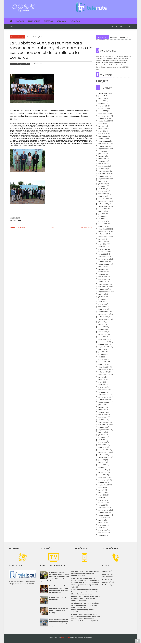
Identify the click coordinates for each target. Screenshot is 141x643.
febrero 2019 (102, 279)
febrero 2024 (103, 136)
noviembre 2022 (104, 174)
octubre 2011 (102, 482)
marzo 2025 (102, 106)
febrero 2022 (103, 194)
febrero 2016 (102, 362)
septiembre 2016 (104, 347)
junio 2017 (101, 324)
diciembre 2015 (103, 367)
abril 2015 (101, 385)
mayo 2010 (102, 525)
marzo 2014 (102, 415)
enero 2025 (102, 111)
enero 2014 (102, 420)
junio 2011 (101, 492)
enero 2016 (102, 364)
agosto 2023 (103, 151)
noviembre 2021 (104, 201)
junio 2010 (101, 523)
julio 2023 (101, 154)
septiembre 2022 (104, 179)
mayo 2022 (102, 186)
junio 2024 (102, 129)
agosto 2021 (102, 209)
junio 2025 (102, 98)
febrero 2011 (102, 502)
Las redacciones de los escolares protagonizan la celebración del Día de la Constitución (58, 589)
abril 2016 (101, 357)
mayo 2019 (102, 272)
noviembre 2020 (104, 231)
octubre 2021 (103, 204)
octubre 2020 (103, 234)
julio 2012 (101, 460)
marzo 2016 (102, 359)
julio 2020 (101, 239)
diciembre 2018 (103, 284)
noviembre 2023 (104, 144)
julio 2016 (101, 349)
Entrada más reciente (17, 227)
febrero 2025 (103, 108)
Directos (48, 21)
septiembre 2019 (104, 264)
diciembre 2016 (103, 339)
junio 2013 (101, 435)
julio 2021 (101, 211)
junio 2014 (101, 407)
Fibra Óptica (34, 21)
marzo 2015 (102, 387)
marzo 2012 (102, 470)
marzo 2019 (102, 277)
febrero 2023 (103, 166)
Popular (113, 37)
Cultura (105, 571)
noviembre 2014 (104, 397)
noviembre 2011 (103, 480)
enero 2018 (102, 309)
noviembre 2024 (104, 116)
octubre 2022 (103, 176)
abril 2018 (101, 302)
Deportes (105, 574)
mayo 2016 (102, 354)
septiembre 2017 (104, 319)
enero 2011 (102, 505)
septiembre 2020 (104, 236)
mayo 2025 (102, 101)
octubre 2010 (103, 512)
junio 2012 (101, 462)
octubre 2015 (103, 372)
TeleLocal (105, 585)
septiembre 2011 (104, 485)
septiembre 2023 (104, 149)
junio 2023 (102, 156)
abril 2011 (101, 497)
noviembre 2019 (104, 259)
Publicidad (75, 21)
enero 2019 (102, 282)
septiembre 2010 (104, 515)
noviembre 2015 (104, 370)
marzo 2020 (102, 249)
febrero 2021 (102, 224)
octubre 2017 (103, 317)
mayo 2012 (102, 465)
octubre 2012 (103, 455)
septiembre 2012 (104, 457)
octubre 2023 (103, 146)
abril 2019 (101, 274)
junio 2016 (101, 352)
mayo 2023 (102, 159)
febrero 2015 (102, 390)
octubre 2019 (103, 261)
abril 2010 (101, 528)
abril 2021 (101, 219)
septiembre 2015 (104, 374)
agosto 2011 (102, 487)
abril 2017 (101, 329)
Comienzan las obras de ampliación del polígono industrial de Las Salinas (85, 573)
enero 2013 (102, 447)
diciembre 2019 (103, 257)
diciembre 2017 (103, 312)
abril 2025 (102, 103)
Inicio (11, 26)
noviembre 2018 (104, 287)
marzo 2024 (102, 134)
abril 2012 (101, 467)
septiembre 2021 (104, 206)
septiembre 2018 (104, 292)
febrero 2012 (102, 472)
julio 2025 (101, 96)
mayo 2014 (102, 410)
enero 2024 (102, 139)
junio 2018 (101, 297)
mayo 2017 (102, 327)
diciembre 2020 (104, 229)
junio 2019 (101, 269)
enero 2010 (102, 535)
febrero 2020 (103, 251)
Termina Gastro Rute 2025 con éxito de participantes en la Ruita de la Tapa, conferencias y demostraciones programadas (85, 606)
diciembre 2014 (103, 395)
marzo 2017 (102, 332)
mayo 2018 (102, 299)
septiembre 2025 (104, 93)
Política (105, 577)
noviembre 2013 (104, 425)
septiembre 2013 (104, 430)
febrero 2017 (102, 334)
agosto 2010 (102, 518)
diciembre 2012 (103, 450)
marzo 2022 (102, 191)
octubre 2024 (103, 119)
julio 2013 (101, 432)
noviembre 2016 (104, 342)
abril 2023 (102, 161)
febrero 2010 (102, 533)
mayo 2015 (102, 382)
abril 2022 (102, 189)
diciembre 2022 (104, 171)
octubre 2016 (103, 344)
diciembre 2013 (103, 422)
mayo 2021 (102, 216)
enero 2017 (102, 337)
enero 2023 (102, 169)
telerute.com (65, 638)
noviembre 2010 (104, 510)
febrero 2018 (102, 307)
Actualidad (102, 37)
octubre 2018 (103, 289)
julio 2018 (101, 294)
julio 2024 (101, 126)
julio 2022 (101, 181)
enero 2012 (102, 475)
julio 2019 (101, 267)
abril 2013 (101, 440)
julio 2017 (101, 322)
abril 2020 (102, 246)
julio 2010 (101, 520)
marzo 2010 (102, 530)
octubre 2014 (103, 400)
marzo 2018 (102, 304)
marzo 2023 (102, 164)
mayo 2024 (102, 131)
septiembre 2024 (104, 121)
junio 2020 (102, 241)
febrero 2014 (103, 417)
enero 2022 (102, 196)
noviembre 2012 (104, 452)
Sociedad (106, 582)
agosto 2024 (103, 123)
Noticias (20, 21)
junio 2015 (101, 380)
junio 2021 (101, 214)
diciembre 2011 (103, 477)
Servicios (61, 21)
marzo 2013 (102, 442)
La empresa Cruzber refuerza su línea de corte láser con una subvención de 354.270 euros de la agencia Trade (54, 576)
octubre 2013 (103, 427)
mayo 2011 (102, 495)
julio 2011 (101, 490)
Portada (105, 579)
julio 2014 (101, 405)
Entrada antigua (86, 227)
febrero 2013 (102, 445)
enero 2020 (102, 254)
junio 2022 (102, 184)
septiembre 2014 (104, 402)
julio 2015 (101, 377)
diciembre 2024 (104, 113)
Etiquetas (124, 37)
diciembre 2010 (103, 508)
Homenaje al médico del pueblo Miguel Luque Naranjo (58, 610)
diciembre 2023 (104, 141)
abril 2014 (101, 412)
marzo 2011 (102, 500)
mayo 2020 (102, 244)
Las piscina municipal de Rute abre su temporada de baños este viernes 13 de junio (58, 623)
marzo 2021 (102, 221)
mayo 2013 (102, 437)
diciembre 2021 (103, 199)
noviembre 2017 (104, 314)
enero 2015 (102, 392)
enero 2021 (102, 226)
